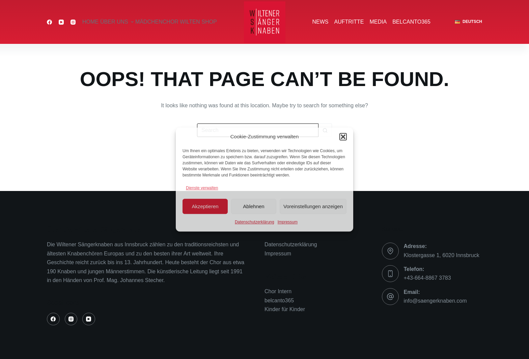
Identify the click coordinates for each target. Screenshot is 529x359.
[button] (343, 137)
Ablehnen (253, 206)
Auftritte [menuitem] (349, 22)
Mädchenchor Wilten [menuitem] (167, 22)
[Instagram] (73, 22)
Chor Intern (277, 291)
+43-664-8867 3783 (427, 278)
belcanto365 (279, 300)
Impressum (288, 222)
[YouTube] (61, 22)
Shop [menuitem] (209, 22)
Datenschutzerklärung (254, 222)
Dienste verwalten (202, 188)
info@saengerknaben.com (435, 301)
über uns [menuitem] (117, 22)
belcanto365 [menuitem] (411, 22)
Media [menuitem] (378, 22)
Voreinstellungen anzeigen (313, 206)
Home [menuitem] (90, 22)
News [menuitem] (320, 22)
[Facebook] (49, 22)
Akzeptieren (205, 206)
